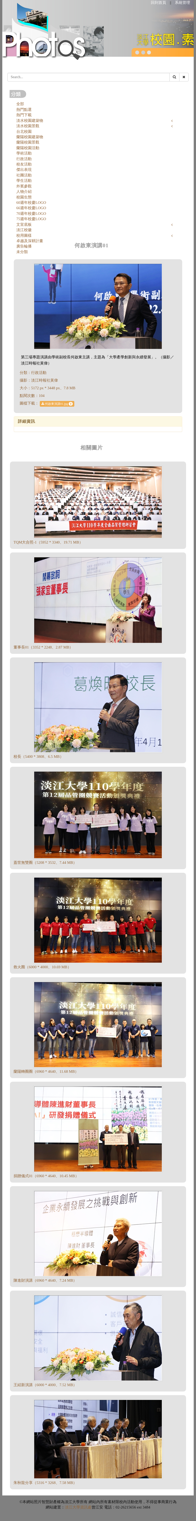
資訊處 (86, 1507)
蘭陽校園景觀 (27, 142)
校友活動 (24, 164)
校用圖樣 (24, 235)
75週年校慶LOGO (31, 219)
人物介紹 (24, 192)
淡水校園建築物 (29, 121)
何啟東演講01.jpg (57, 404)
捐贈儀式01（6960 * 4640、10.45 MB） (46, 1176)
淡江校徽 (24, 230)
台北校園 (24, 131)
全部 (20, 104)
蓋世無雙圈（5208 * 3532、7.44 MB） (45, 862)
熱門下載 (24, 115)
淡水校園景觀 (27, 126)
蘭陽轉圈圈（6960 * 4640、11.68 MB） (46, 1071)
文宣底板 (24, 224)
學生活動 (24, 181)
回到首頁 (158, 3)
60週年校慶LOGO (31, 203)
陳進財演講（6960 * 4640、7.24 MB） (45, 1280)
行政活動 (24, 159)
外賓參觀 (24, 186)
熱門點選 (24, 110)
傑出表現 (24, 170)
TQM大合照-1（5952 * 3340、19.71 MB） (48, 542)
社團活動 (24, 175)
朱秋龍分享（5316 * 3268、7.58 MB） (45, 1483)
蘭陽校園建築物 (29, 137)
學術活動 (24, 153)
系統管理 (182, 3)
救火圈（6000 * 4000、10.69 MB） (42, 967)
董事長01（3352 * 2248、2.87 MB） (43, 647)
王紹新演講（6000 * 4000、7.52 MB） (45, 1385)
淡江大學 (72, 1507)
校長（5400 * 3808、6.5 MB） (39, 756)
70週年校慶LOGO (31, 213)
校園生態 (24, 197)
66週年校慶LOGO (31, 208)
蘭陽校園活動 (27, 148)
